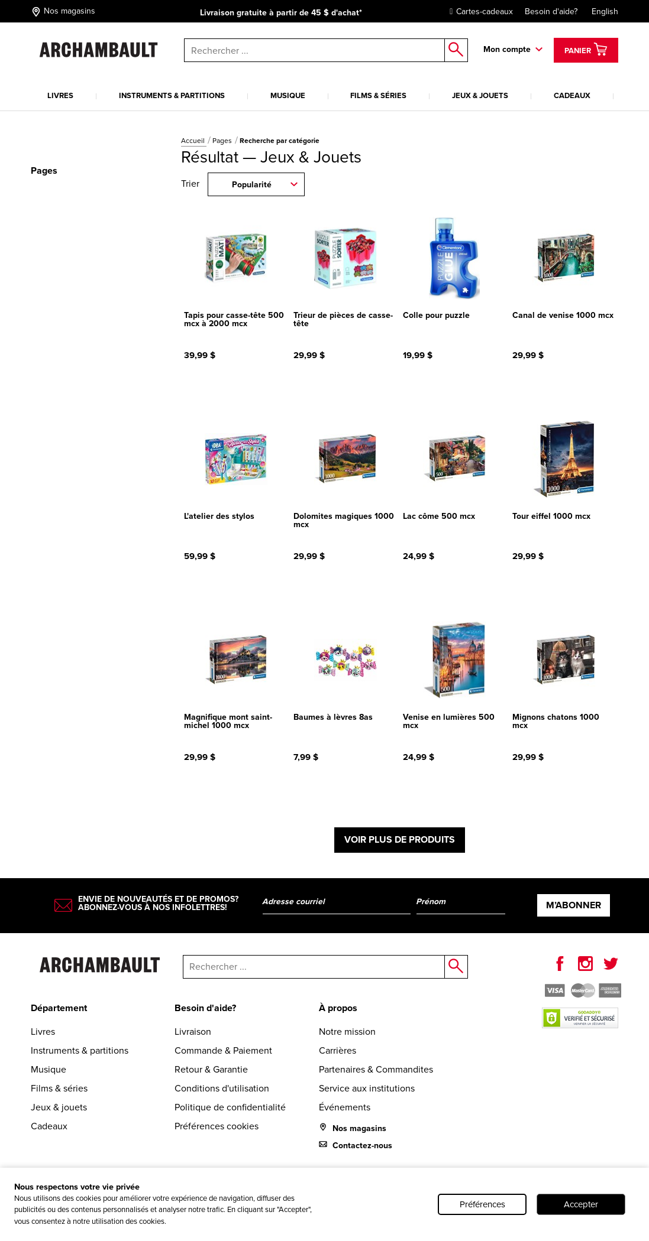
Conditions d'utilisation (222, 1088)
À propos (338, 1008)
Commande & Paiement (223, 1050)
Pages (223, 140)
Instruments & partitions (172, 95)
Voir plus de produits (399, 839)
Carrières (337, 1050)
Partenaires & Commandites (376, 1069)
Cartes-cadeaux (478, 11)
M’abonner (573, 905)
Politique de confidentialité (230, 1107)
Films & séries (378, 95)
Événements (344, 1107)
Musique (287, 95)
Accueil (193, 140)
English (605, 11)
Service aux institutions (367, 1088)
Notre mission (347, 1031)
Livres (60, 95)
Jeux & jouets (480, 95)
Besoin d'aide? (551, 11)
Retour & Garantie (211, 1069)
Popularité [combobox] (252, 184)
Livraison (193, 1031)
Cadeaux (572, 95)
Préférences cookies (217, 1126)
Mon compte (507, 49)
